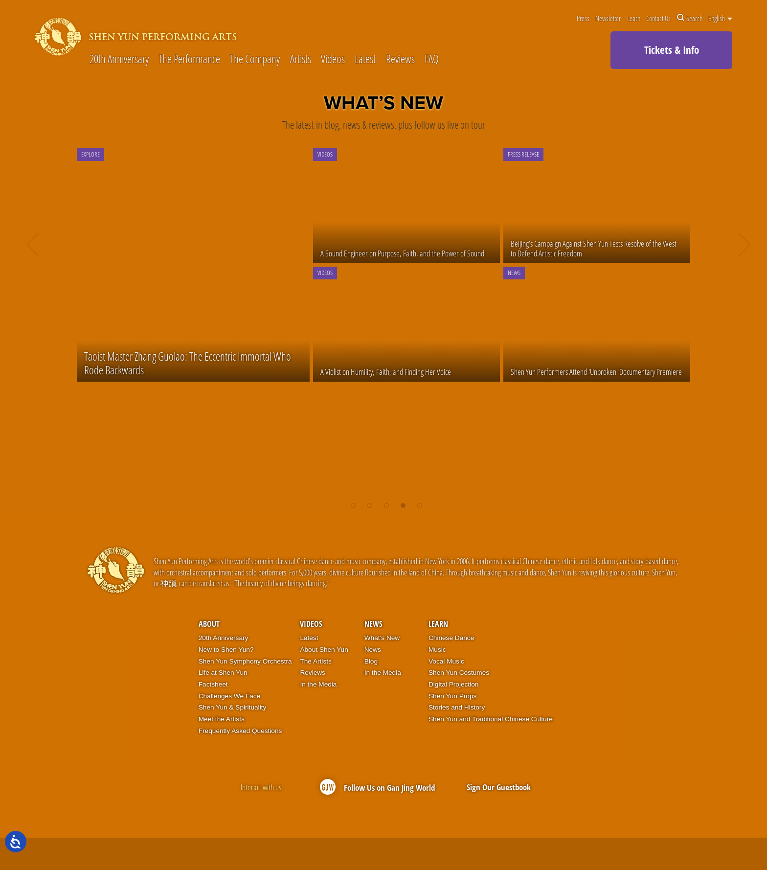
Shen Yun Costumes (459, 672)
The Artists (315, 661)
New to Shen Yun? (226, 649)
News (373, 623)
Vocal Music (446, 661)
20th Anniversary (119, 59)
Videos (333, 59)
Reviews (400, 59)
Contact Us (658, 18)
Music (437, 649)
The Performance (189, 59)
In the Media (318, 684)
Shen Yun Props (452, 696)
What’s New (382, 637)
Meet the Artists (222, 719)
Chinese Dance (451, 637)
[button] (353, 500)
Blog (371, 661)
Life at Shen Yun (223, 672)
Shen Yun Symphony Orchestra (245, 661)
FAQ (432, 59)
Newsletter (608, 18)
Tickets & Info (671, 50)
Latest (365, 59)
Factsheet (213, 684)
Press (583, 18)
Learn (633, 18)
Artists (300, 59)
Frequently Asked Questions (240, 730)
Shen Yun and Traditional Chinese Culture (491, 719)
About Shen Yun (324, 649)
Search (689, 18)
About (209, 623)
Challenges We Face (229, 696)
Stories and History (457, 707)
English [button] (720, 18)
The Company (255, 59)
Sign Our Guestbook (499, 786)
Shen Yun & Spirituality (233, 707)
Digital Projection (453, 684)
